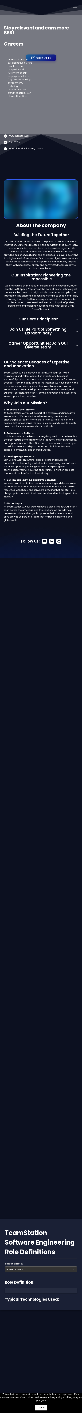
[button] (41, 57)
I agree (41, 1407)
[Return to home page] (6, 6)
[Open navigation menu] (75, 6)
